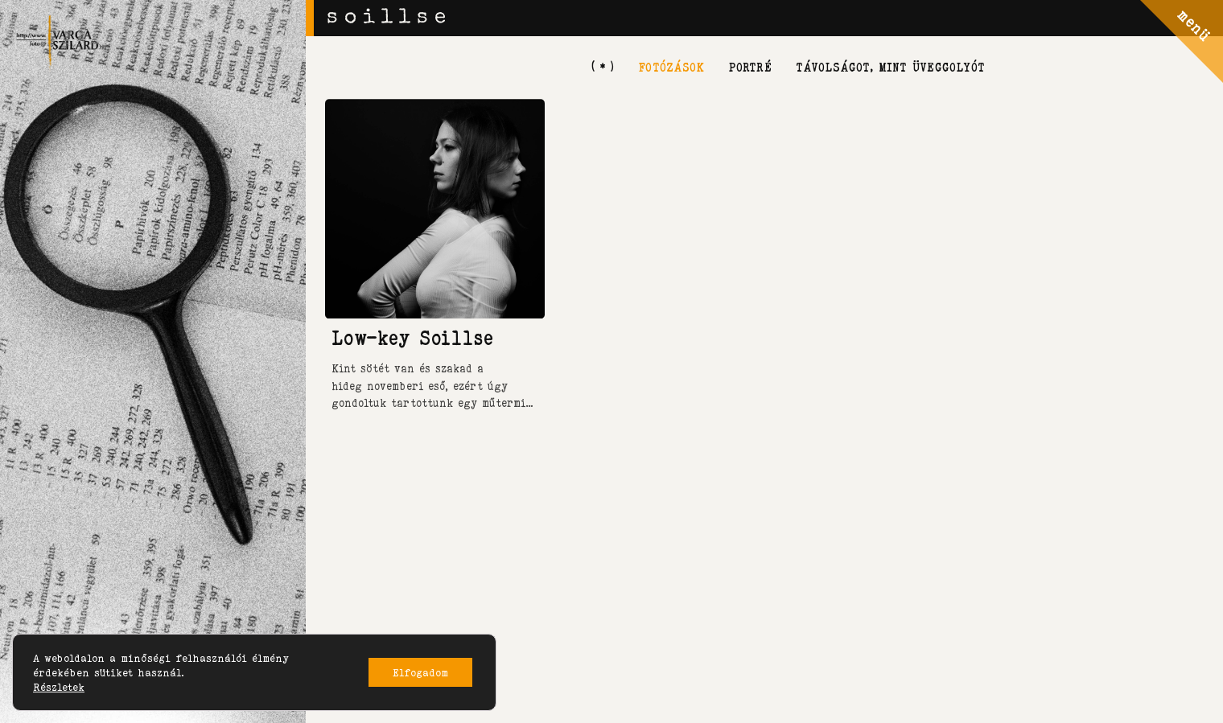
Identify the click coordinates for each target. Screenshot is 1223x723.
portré (749, 66)
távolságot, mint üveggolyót (890, 66)
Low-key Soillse (412, 337)
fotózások (671, 66)
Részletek (58, 686)
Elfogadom (420, 672)
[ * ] (603, 66)
